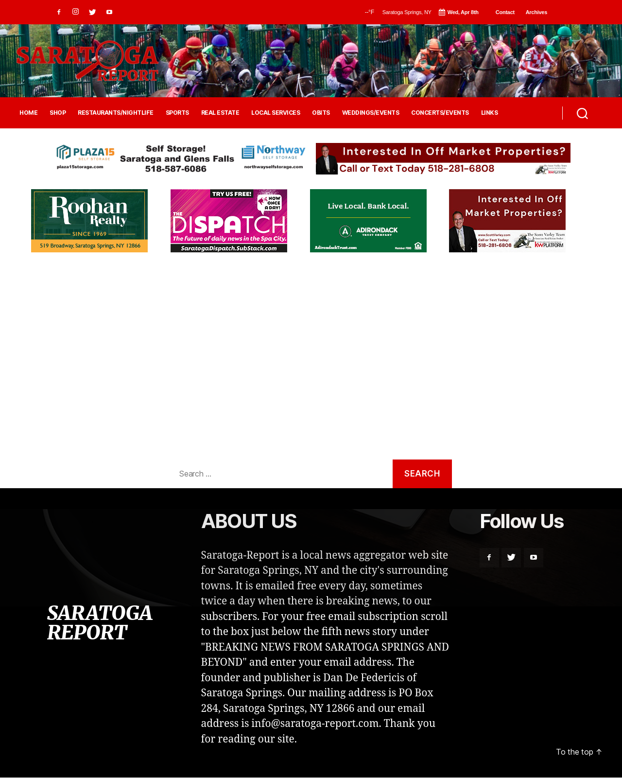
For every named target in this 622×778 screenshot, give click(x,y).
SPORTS (177, 112)
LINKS (489, 112)
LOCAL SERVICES (275, 112)
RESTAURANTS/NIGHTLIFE (116, 112)
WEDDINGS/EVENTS (370, 112)
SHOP (58, 112)
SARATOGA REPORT (99, 627)
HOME (28, 112)
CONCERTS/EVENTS (440, 112)
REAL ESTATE (220, 112)
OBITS (321, 112)
